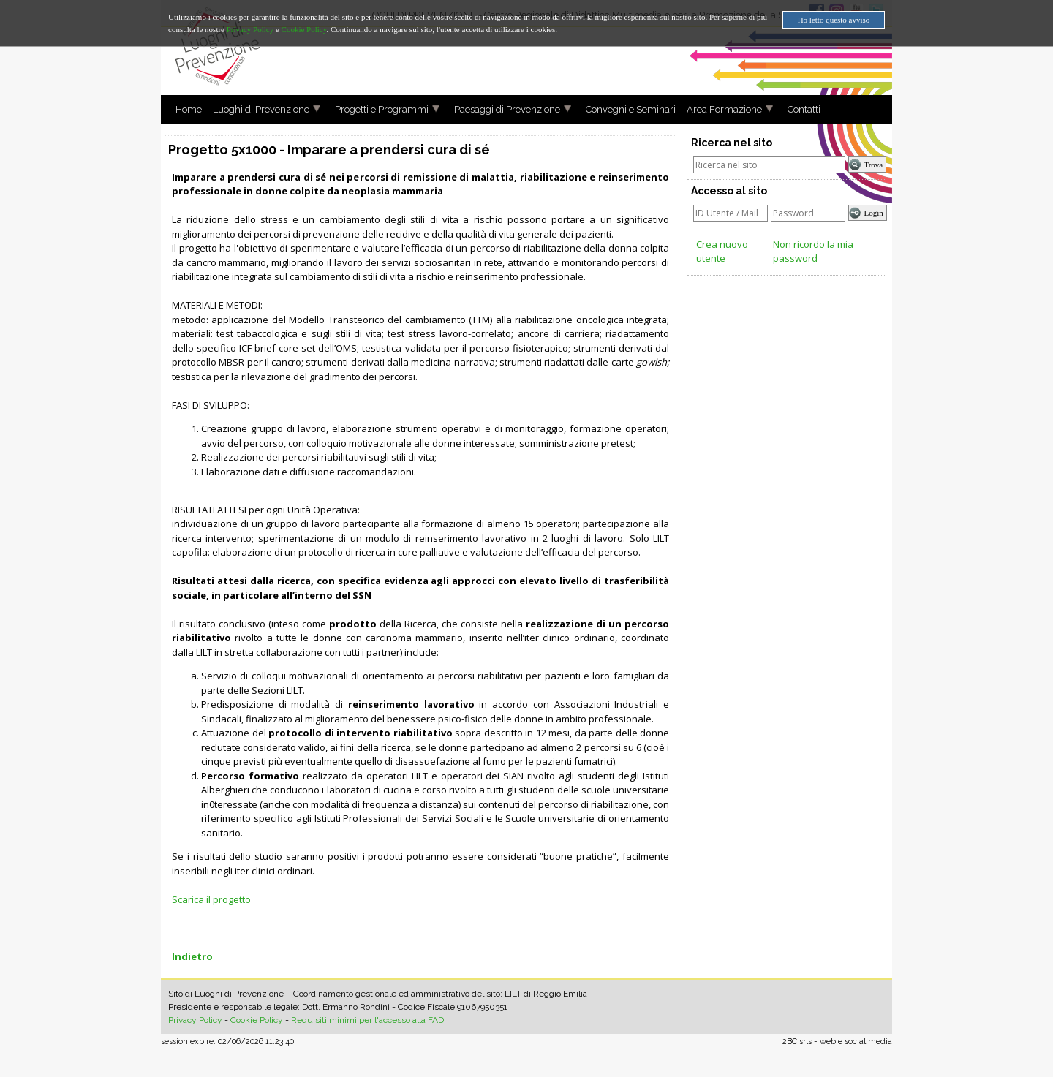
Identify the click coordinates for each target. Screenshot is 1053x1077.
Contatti (798, 109)
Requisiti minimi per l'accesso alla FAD (367, 1020)
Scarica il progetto (211, 899)
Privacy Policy (195, 1020)
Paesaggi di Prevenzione (501, 109)
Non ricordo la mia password (813, 251)
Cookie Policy (256, 1020)
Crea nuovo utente (722, 251)
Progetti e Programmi (376, 109)
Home (183, 109)
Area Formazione (719, 109)
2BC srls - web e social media (837, 1041)
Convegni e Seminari (625, 109)
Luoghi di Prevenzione (255, 109)
